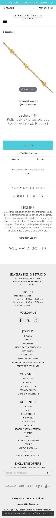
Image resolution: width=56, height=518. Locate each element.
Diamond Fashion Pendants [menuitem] (28, 362)
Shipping (15, 159)
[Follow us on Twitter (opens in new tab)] (28, 320)
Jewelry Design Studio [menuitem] (28, 429)
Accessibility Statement (27, 504)
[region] (28, 67)
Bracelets (9, 32)
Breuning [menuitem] (28, 417)
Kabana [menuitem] (28, 432)
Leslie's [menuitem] (28, 444)
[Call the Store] (28, 284)
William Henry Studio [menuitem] (28, 455)
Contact (28, 382)
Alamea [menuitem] (28, 406)
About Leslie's (28, 195)
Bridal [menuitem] (28, 335)
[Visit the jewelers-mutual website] (11, 486)
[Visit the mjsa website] (39, 486)
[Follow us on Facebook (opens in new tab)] (21, 320)
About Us (28, 378)
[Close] (52, 3)
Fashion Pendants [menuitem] (28, 358)
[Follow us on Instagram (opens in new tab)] (36, 320)
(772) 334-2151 (28, 104)
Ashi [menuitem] (28, 410)
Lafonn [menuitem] (28, 436)
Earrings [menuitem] (28, 343)
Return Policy (28, 386)
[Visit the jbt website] (30, 486)
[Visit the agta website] (21, 486)
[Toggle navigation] (5, 21)
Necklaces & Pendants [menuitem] (28, 347)
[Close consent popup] (51, 513)
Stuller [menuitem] (28, 451)
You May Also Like (28, 248)
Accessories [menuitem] (28, 354)
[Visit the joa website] (47, 486)
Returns (40, 159)
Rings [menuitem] (28, 339)
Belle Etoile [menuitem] (28, 414)
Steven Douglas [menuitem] (28, 448)
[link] (45, 8)
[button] (8, 8)
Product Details (28, 187)
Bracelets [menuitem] (28, 351)
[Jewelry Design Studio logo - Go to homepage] (28, 14)
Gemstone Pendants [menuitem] (28, 366)
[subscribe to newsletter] (49, 472)
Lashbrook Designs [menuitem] (28, 440)
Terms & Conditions (28, 393)
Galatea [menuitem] (27, 425)
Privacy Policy (28, 390)
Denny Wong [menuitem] (28, 421)
